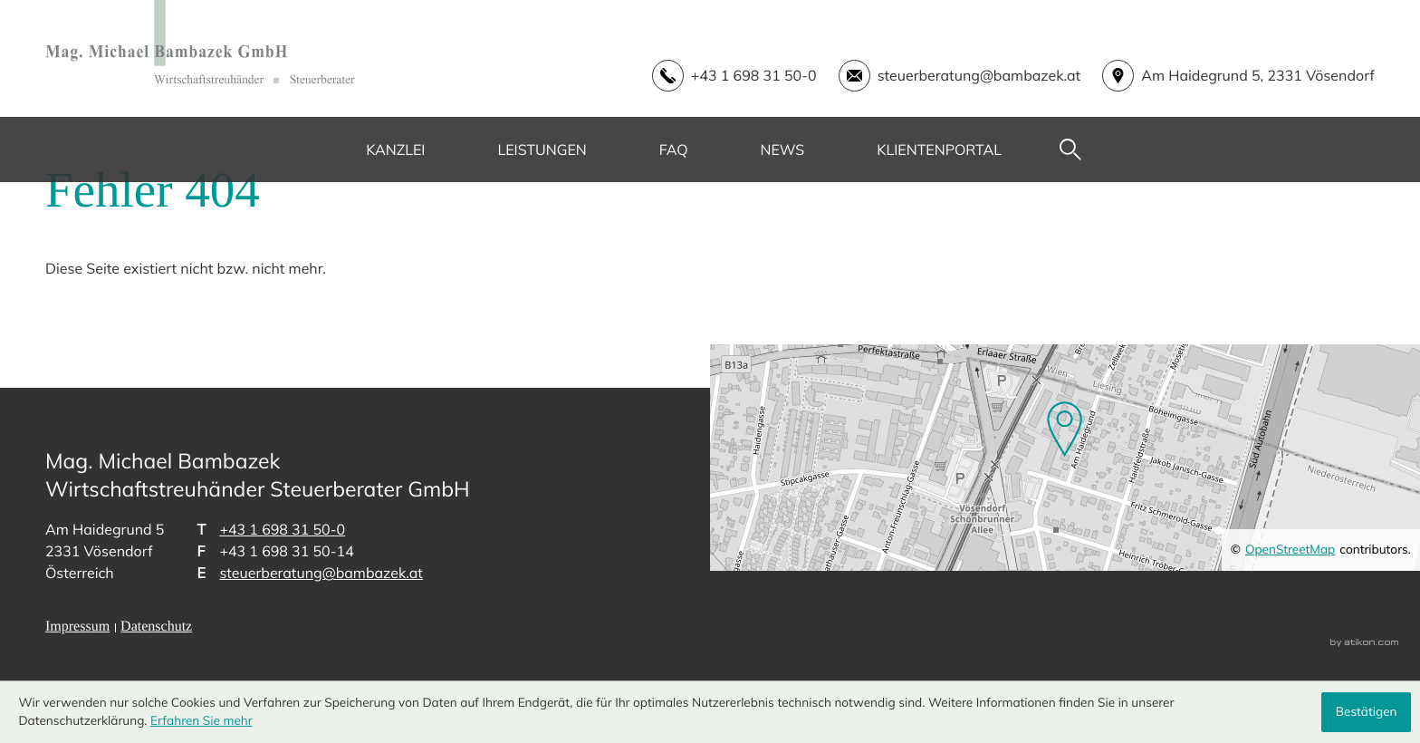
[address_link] (1227, 76)
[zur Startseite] (200, 42)
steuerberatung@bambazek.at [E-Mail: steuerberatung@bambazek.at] (321, 573)
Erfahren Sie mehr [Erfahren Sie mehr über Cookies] (201, 721)
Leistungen (541, 149)
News (783, 149)
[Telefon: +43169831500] (282, 529)
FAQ (673, 149)
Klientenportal (939, 149)
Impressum (77, 626)
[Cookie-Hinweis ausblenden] (1365, 712)
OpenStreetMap (1290, 549)
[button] (723, 76)
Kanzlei (395, 149)
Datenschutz (156, 626)
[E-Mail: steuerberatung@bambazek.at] (949, 76)
